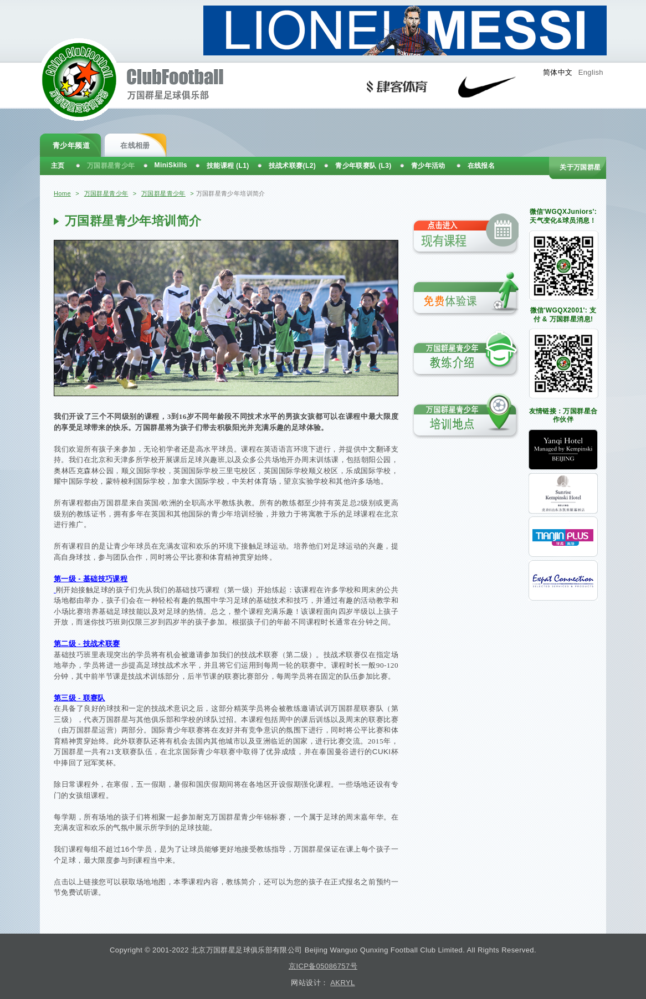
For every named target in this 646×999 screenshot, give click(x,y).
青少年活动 (428, 166)
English (590, 72)
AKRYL (342, 982)
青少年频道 (71, 145)
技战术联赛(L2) (292, 166)
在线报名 (481, 166)
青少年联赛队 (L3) (363, 166)
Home (62, 193)
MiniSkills (171, 165)
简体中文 (558, 72)
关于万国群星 (580, 167)
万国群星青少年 (106, 193)
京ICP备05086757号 (323, 966)
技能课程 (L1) (228, 166)
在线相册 (135, 145)
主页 (58, 166)
